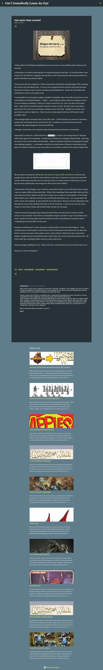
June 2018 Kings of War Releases (39, 554)
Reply (22, 311)
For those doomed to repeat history (40, 461)
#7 (16, 269)
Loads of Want (34, 523)
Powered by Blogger (51, 667)
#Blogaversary (29, 269)
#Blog (21, 269)
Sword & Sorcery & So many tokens (40, 492)
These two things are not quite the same (42, 430)
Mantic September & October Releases (41, 617)
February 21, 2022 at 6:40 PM (36, 286)
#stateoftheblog (52, 269)
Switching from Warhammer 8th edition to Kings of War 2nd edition (50, 367)
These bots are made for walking (39, 648)
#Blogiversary (40, 269)
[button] (15, 26)
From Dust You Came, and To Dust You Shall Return (45, 398)
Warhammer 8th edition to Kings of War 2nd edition (54, 175)
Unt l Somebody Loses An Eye (27, 3)
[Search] (51, 3)
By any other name (35, 585)
